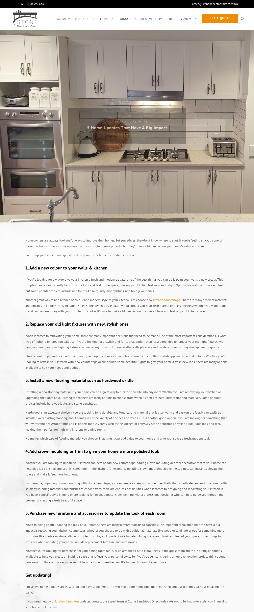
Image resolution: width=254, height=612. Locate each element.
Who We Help (151, 19)
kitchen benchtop (67, 601)
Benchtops (101, 19)
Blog (173, 19)
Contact (187, 19)
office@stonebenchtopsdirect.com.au (215, 4)
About (62, 19)
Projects (82, 19)
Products (125, 19)
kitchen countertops (166, 300)
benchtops (129, 132)
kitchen (135, 132)
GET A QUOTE (220, 18)
